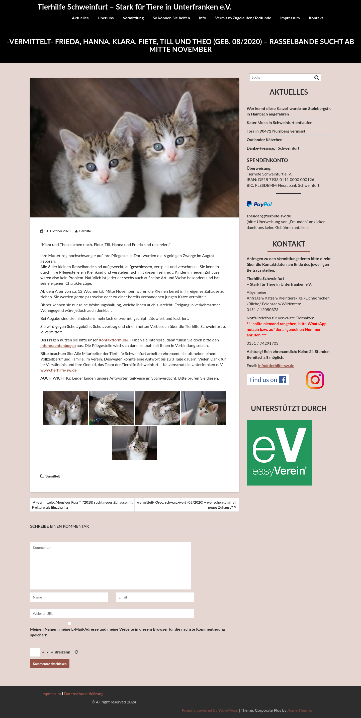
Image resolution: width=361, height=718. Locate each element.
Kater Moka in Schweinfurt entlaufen (279, 122)
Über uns (106, 17)
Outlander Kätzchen (264, 139)
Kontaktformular (113, 339)
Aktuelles (80, 17)
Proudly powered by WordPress (302, 710)
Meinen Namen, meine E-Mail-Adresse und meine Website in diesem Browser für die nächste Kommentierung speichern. (127, 632)
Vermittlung (133, 17)
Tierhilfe (83, 231)
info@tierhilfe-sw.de (276, 365)
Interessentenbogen (58, 345)
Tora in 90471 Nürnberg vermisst (276, 131)
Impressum (290, 17)
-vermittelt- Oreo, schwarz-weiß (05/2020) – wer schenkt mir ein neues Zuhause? (187, 504)
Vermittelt (52, 476)
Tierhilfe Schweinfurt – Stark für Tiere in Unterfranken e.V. (135, 6)
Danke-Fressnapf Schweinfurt (273, 148)
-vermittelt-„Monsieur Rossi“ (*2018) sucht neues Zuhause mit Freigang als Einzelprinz (82, 504)
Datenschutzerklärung (84, 693)
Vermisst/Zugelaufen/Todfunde (243, 17)
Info (202, 17)
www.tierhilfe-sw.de (58, 370)
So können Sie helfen (171, 17)
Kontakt (316, 17)
